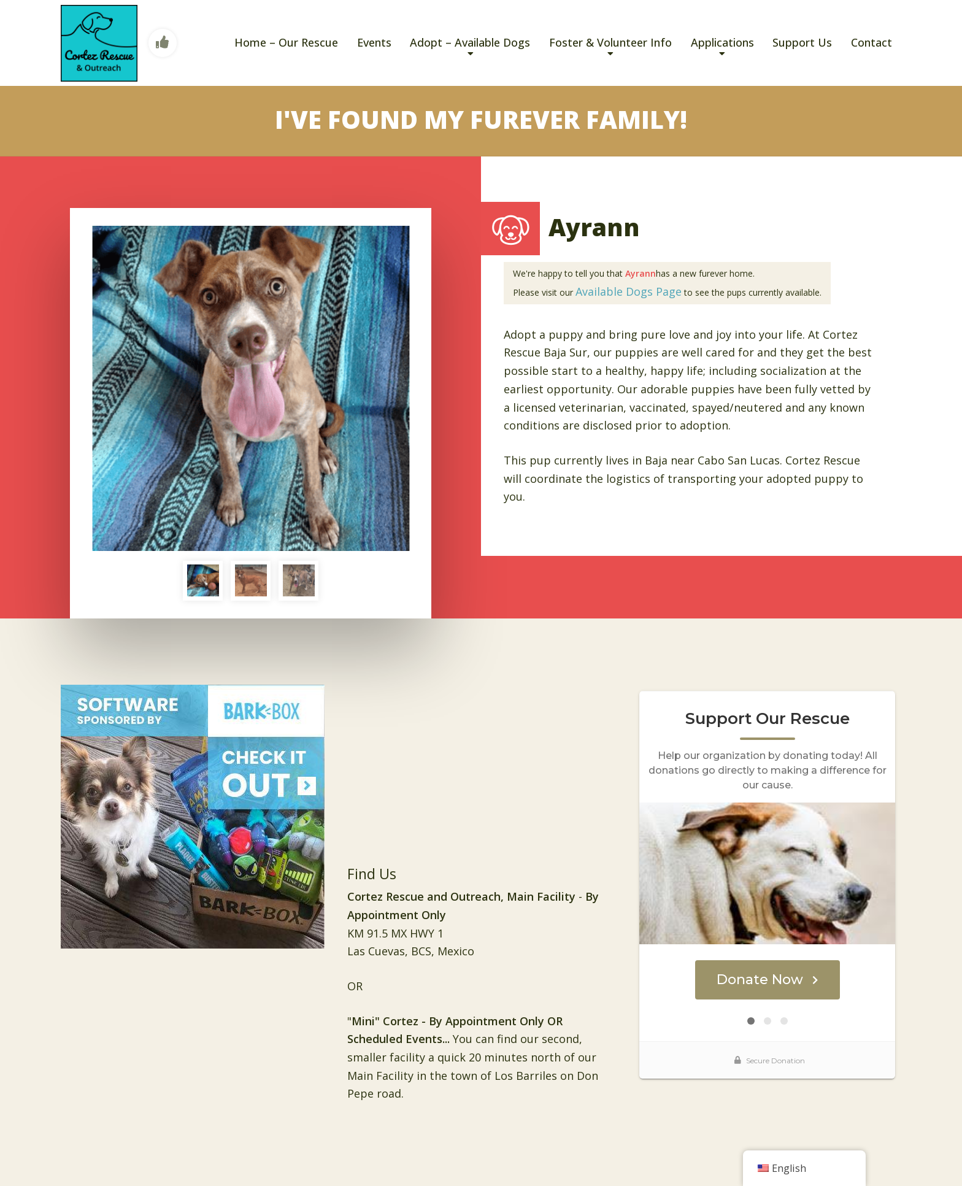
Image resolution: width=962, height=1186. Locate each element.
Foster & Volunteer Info (610, 42)
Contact (871, 42)
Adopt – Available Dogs (470, 42)
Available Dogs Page (628, 291)
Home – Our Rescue (286, 42)
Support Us (802, 42)
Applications (722, 42)
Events (374, 42)
